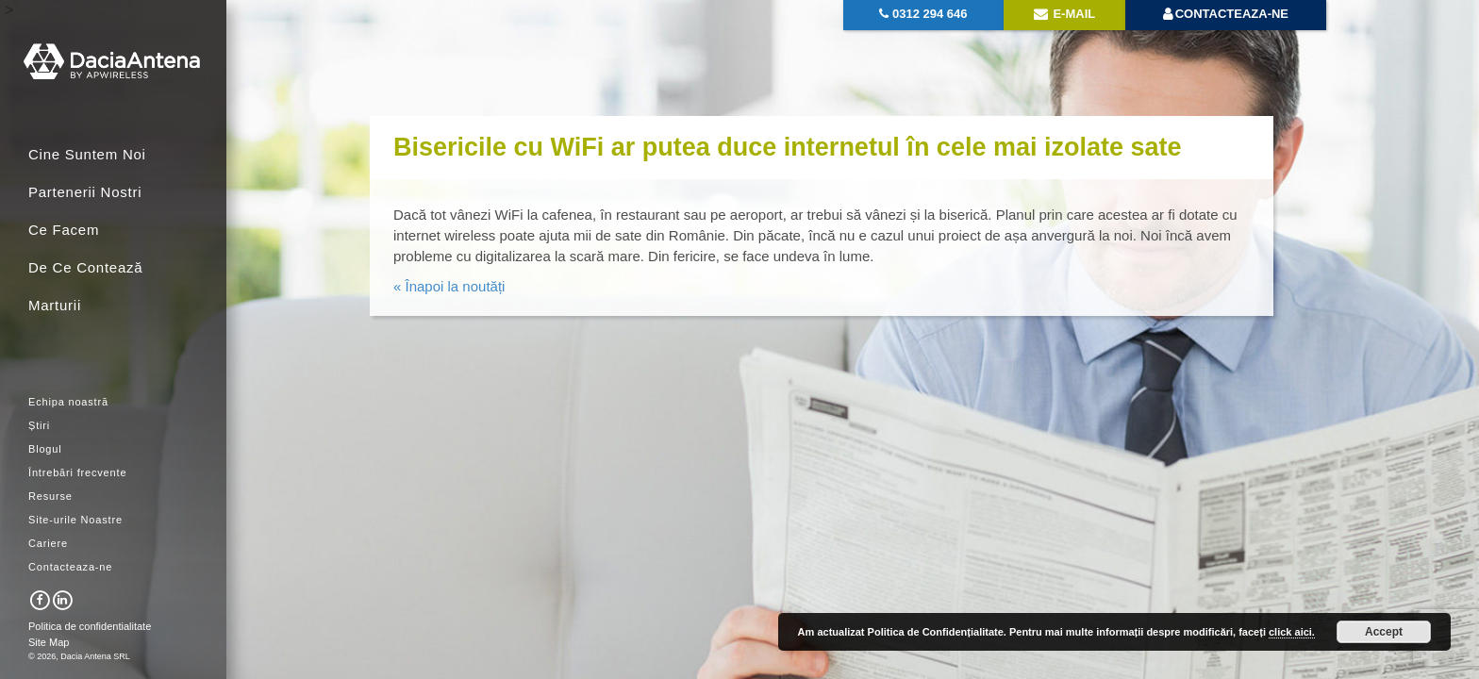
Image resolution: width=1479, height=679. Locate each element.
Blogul (45, 449)
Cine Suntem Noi (87, 154)
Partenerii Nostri (84, 192)
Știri (39, 425)
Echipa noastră (68, 401)
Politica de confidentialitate (89, 626)
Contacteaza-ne (70, 566)
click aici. (1292, 632)
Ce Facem (63, 230)
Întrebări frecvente (77, 472)
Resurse (50, 496)
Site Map (48, 642)
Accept (1384, 631)
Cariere (48, 543)
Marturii (54, 305)
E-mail (1064, 14)
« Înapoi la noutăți (449, 286)
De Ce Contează (85, 267)
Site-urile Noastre (75, 519)
